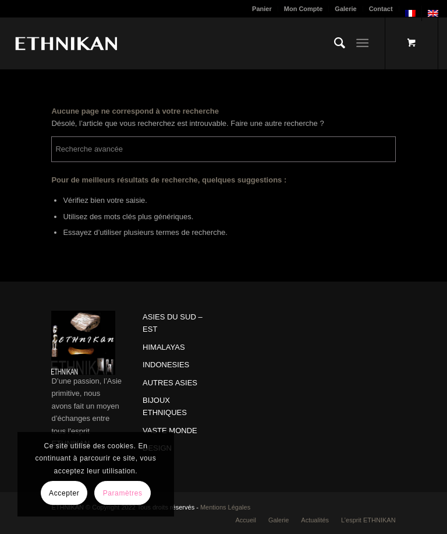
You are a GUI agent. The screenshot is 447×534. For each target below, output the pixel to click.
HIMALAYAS (164, 347)
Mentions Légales (225, 507)
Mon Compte (303, 8)
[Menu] (362, 43)
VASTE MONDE (170, 430)
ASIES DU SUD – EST (173, 322)
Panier (262, 8)
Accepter (64, 493)
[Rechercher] (333, 43)
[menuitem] (262, 9)
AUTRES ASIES (170, 382)
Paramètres (123, 493)
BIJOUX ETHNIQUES (165, 406)
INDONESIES (166, 364)
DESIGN (157, 448)
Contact (381, 8)
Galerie (345, 8)
